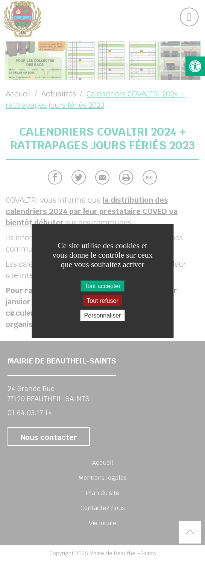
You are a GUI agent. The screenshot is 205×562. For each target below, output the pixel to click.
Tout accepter (102, 286)
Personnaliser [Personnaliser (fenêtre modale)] (102, 315)
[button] (195, 66)
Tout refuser (102, 301)
